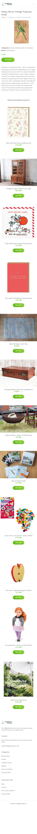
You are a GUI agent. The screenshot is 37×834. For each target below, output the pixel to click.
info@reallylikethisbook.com (10, 746)
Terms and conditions (8, 790)
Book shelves (5, 756)
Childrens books (6, 762)
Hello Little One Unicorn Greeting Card (18, 143)
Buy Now (8, 60)
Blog (2, 784)
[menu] (34, 4)
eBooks (3, 766)
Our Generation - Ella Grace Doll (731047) (18, 645)
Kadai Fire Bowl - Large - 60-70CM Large (18, 435)
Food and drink (6, 772)
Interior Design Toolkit (18, 481)
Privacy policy (5, 794)
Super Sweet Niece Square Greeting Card (18, 243)
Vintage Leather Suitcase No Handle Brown (18, 389)
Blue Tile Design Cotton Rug (18, 344)
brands (12, 48)
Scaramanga (29, 48)
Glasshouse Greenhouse (19, 700)
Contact (3, 787)
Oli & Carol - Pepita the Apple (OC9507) (19, 590)
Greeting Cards (19, 48)
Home (3, 17)
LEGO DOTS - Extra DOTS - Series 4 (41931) (18, 536)
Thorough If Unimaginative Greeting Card (18, 298)
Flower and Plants (6, 769)
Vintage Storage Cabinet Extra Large (18, 189)
